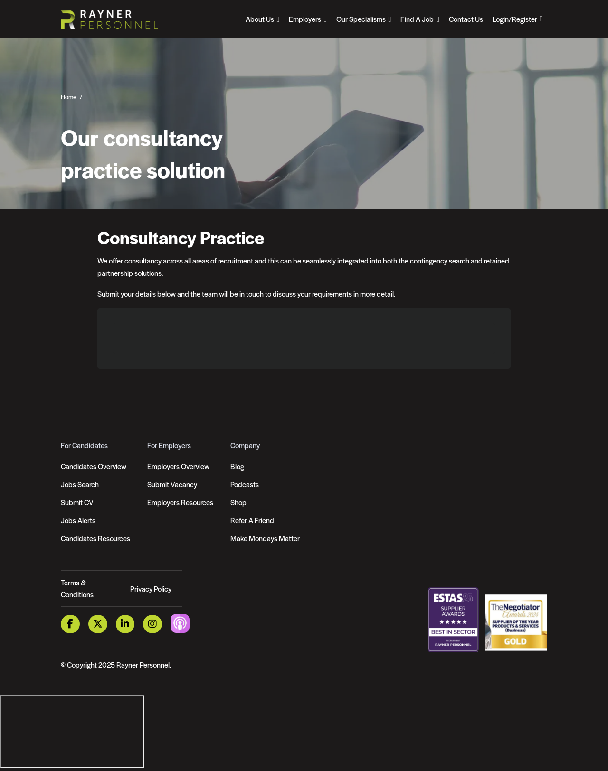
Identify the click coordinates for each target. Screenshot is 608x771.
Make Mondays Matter (265, 538)
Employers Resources (180, 502)
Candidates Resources (95, 538)
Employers (305, 19)
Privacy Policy (150, 588)
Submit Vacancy (172, 484)
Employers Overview (178, 466)
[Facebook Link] (70, 624)
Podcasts (244, 484)
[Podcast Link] (180, 623)
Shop (238, 502)
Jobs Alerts (78, 520)
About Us (260, 19)
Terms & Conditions (77, 588)
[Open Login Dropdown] (517, 19)
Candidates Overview (93, 466)
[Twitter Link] (97, 624)
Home (68, 97)
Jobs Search (80, 484)
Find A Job (417, 19)
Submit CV (77, 502)
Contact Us (466, 19)
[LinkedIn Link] (125, 624)
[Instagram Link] (152, 624)
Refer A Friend (252, 520)
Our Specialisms (361, 19)
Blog (237, 466)
